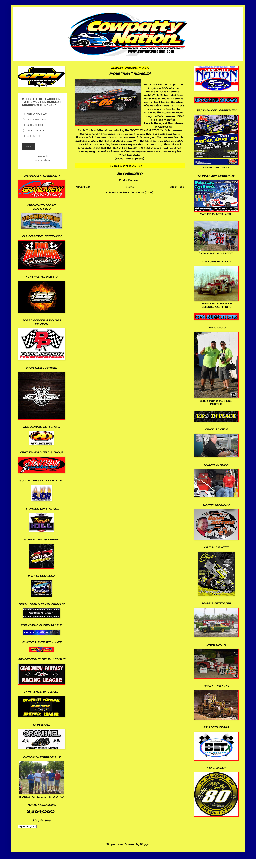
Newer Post (83, 186)
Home (130, 186)
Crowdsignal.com (42, 160)
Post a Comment (129, 180)
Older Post (177, 186)
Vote (28, 146)
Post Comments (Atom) (138, 192)
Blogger (145, 844)
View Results (42, 156)
